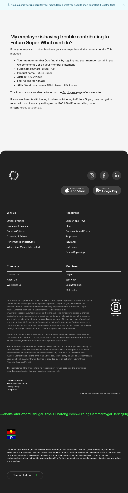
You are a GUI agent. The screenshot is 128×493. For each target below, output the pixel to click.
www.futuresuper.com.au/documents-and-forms (29, 312)
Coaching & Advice (17, 236)
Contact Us (13, 274)
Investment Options (17, 226)
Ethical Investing (15, 221)
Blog (68, 226)
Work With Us (14, 285)
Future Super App (75, 252)
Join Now (71, 279)
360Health (71, 290)
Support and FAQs (75, 221)
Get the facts (108, 5)
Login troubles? (74, 285)
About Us (12, 279)
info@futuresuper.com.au (25, 108)
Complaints (12, 389)
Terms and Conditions (17, 383)
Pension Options (15, 231)
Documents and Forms (78, 231)
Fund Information (15, 380)
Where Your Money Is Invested (23, 247)
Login (69, 274)
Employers (69, 92)
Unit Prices (71, 247)
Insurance (71, 241)
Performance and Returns (21, 241)
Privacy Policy (13, 386)
